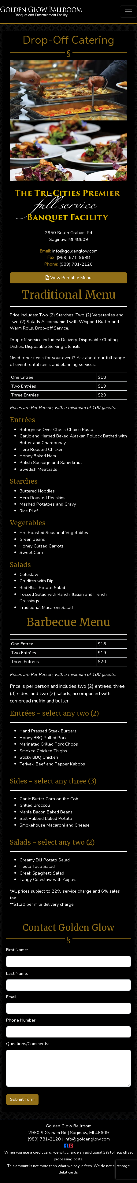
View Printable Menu (68, 278)
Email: (11, 997)
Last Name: (17, 973)
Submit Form (22, 1099)
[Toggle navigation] (128, 12)
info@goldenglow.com (75, 251)
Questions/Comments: (27, 1044)
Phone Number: (21, 1020)
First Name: (17, 950)
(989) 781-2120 (76, 264)
